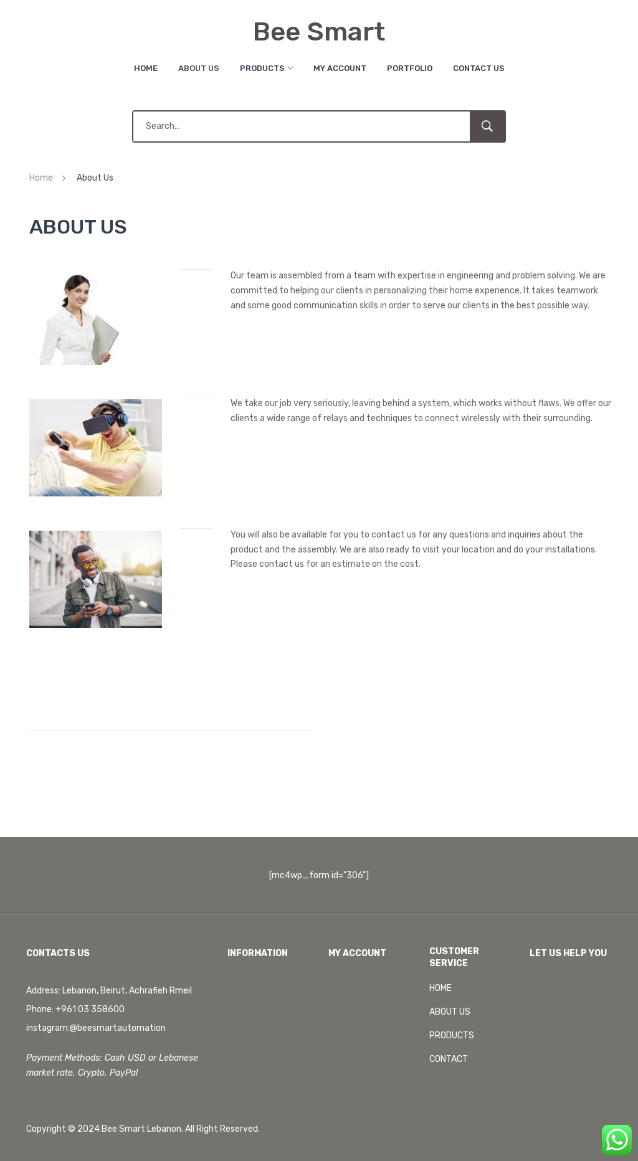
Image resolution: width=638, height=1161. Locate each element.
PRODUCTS (451, 1035)
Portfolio (409, 68)
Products (262, 68)
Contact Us (479, 68)
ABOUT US (449, 1012)
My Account (339, 68)
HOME (440, 988)
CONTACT (448, 1059)
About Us (198, 68)
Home (146, 68)
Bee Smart (319, 32)
